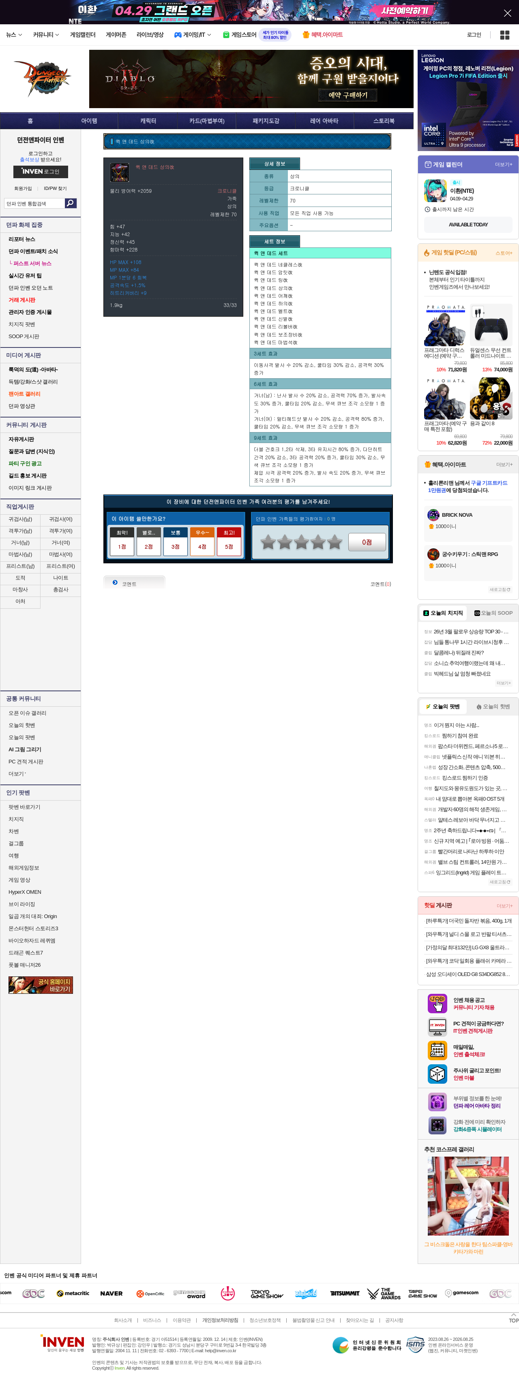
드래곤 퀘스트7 (26, 952)
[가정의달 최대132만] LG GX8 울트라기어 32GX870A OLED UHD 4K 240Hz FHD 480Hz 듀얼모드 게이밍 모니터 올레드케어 (469, 947)
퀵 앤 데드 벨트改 (273, 310)
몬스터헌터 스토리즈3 (33, 928)
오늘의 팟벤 (22, 737)
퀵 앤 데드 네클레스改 (278, 264)
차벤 (14, 831)
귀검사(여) (61, 519)
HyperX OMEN (25, 892)
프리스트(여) (60, 566)
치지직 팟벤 (22, 324)
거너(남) (20, 542)
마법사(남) (20, 554)
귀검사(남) (20, 519)
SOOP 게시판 (24, 336)
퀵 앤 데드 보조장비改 (278, 334)
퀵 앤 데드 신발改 (273, 318)
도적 (20, 578)
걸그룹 (16, 843)
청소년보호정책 (265, 1320)
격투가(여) (61, 531)
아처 (20, 601)
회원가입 (23, 188)
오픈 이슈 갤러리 (28, 713)
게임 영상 (19, 879)
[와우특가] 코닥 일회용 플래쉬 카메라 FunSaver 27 (469, 961)
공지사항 (394, 1320)
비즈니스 (152, 1320)
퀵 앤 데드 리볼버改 (276, 326)
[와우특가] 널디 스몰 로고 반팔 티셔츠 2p (469, 934)
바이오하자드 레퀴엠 (32, 940)
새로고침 (498, 589)
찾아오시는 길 (359, 1320)
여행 (14, 855)
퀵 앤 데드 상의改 (273, 287)
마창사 (20, 589)
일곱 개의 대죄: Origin (33, 916)
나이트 (61, 578)
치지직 (16, 819)
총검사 (61, 589)
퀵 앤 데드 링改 (271, 279)
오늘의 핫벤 (22, 725)
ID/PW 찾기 (55, 188)
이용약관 (182, 1320)
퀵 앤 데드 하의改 (273, 303)
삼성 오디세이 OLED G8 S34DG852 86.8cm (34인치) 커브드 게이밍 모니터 (469, 974)
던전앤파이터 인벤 (40, 139)
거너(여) (60, 542)
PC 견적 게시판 (26, 761)
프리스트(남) (20, 566)
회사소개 (123, 1320)
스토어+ (504, 253)
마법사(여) (61, 554)
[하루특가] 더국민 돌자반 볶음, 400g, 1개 (469, 921)
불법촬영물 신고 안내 (313, 1320)
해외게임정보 (24, 867)
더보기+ (504, 164)
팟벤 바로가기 (24, 807)
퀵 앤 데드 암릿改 (273, 272)
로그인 (474, 35)
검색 (71, 203)
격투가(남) (20, 531)
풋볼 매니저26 (25, 964)
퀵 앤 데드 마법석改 (276, 342)
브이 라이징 (22, 904)
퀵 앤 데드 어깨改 (273, 295)
